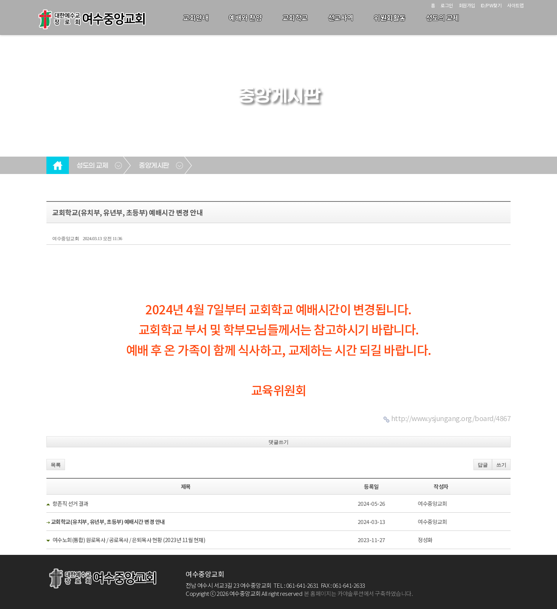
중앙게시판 (154, 166)
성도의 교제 (442, 17)
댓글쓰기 (278, 442)
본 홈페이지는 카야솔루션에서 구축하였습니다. (358, 593)
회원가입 (467, 5)
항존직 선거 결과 (71, 503)
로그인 (447, 5)
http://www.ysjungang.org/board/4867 (451, 418)
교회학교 (295, 17)
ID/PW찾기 (491, 5)
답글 (483, 465)
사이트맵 (515, 5)
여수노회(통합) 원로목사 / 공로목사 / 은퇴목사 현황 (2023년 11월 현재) (129, 540)
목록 (56, 465)
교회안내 (195, 17)
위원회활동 (390, 17)
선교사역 (341, 17)
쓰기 (501, 465)
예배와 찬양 (245, 17)
